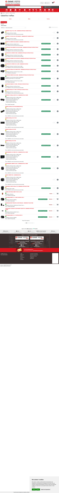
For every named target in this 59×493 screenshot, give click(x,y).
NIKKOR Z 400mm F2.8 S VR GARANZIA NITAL (14, 106)
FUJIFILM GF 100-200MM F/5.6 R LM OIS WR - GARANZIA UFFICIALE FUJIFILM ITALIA (21, 47)
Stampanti (40, 10)
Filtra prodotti (3, 22)
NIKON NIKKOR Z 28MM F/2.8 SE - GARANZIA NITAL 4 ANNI (16, 163)
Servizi (21, 256)
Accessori (45, 10)
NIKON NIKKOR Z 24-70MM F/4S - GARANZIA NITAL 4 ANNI (16, 152)
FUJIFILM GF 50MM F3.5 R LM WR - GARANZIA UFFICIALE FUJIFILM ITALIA (19, 75)
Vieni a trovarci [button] (48, 7)
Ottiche (19, 10)
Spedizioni (32, 258)
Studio (36, 10)
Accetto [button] (34, 489)
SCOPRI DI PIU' (22, 246)
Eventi (21, 258)
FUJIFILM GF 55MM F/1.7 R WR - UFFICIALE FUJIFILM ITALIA (17, 84)
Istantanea (15, 10)
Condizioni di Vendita (34, 253)
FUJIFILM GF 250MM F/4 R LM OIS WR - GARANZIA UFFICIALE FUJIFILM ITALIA (20, 58)
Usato (53, 10)
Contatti (21, 259)
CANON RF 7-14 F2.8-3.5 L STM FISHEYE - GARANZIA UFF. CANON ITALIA (19, 36)
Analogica (10, 10)
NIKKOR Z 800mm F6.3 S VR (10, 140)
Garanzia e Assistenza (34, 254)
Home (4, 13)
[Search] (24, 7)
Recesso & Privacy (33, 256)
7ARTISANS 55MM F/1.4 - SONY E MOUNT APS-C (14, 197)
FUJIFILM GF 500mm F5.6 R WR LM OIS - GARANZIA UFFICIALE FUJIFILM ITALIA (20, 69)
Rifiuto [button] (38, 489)
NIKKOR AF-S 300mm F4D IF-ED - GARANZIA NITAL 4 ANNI (16, 95)
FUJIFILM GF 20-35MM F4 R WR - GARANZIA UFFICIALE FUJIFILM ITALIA (19, 52)
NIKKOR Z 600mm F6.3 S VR (10, 129)
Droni (33, 10)
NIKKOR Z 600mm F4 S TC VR (10, 117)
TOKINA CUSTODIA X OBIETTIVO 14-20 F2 (13, 191)
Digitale (6, 10)
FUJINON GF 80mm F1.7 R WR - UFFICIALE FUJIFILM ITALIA (16, 89)
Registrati (22, 254)
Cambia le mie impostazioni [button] (45, 489)
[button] (42, 7)
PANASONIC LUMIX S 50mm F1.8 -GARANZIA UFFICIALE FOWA (17, 186)
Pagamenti (32, 257)
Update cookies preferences (5, 265)
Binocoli (49, 10)
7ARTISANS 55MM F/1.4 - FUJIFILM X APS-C (13, 215)
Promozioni (22, 257)
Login (21, 253)
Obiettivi (7, 13)
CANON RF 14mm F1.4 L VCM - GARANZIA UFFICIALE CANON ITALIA (18, 30)
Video (30, 10)
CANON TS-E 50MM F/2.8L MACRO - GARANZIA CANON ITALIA (17, 41)
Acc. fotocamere (25, 10)
